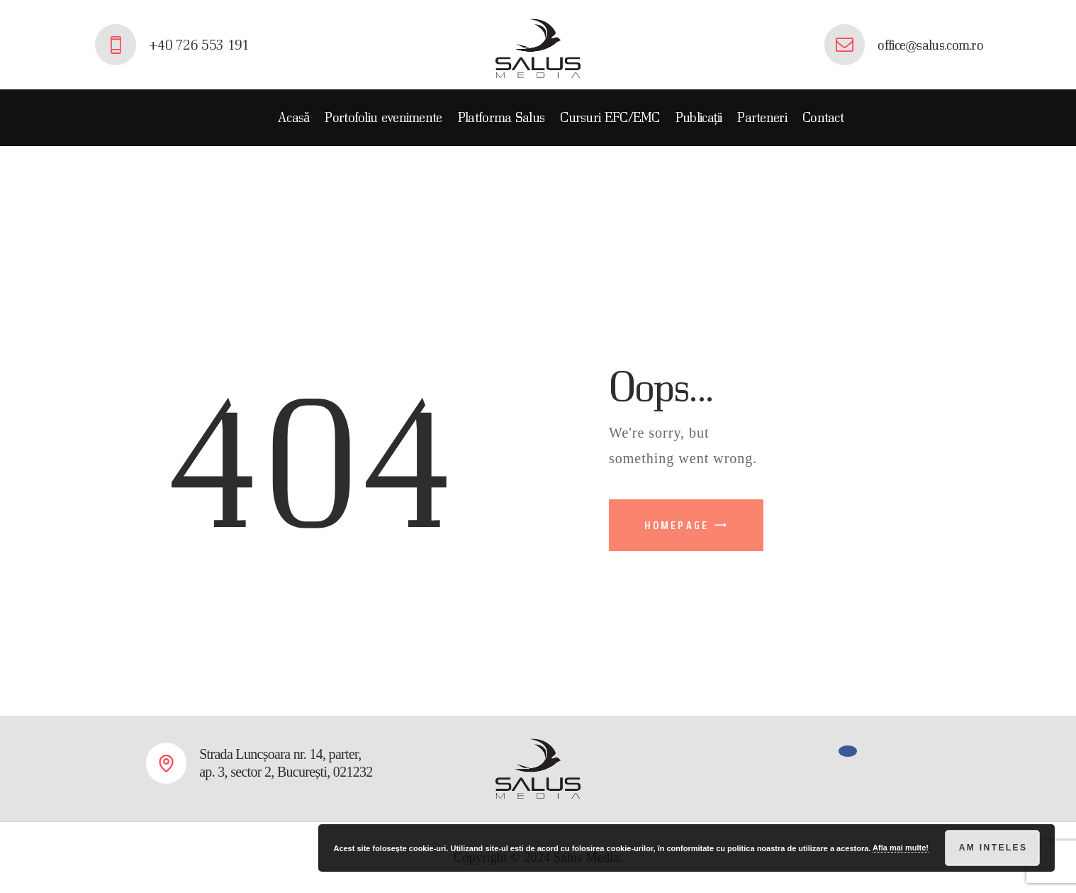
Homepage (677, 525)
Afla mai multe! (901, 847)
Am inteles (993, 848)
